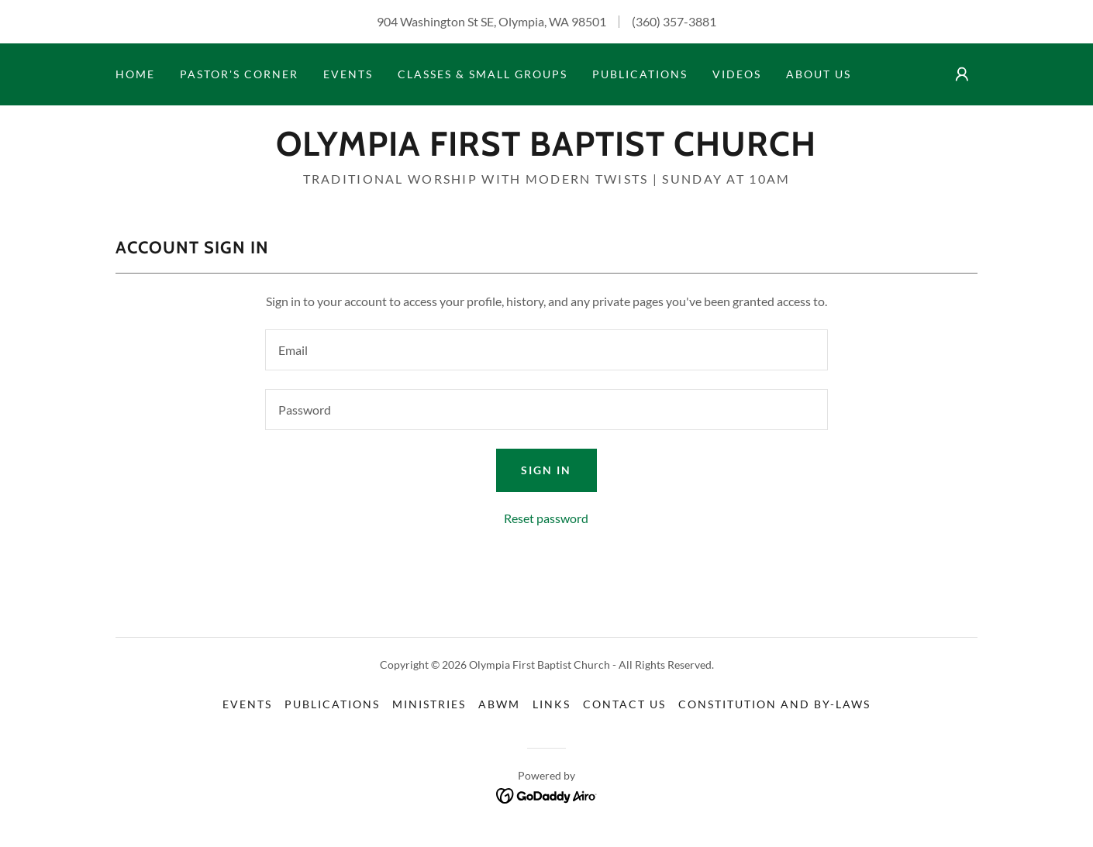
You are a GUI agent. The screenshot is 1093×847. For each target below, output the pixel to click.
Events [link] (348, 74)
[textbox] (546, 349)
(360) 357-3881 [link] (674, 21)
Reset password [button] (546, 518)
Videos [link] (736, 74)
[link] (546, 150)
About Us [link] (818, 74)
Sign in (546, 470)
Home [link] (135, 74)
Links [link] (552, 704)
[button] (961, 74)
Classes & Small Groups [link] (482, 74)
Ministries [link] (429, 704)
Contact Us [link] (624, 704)
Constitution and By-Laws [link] (774, 704)
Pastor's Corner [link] (239, 74)
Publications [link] (640, 74)
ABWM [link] (499, 704)
